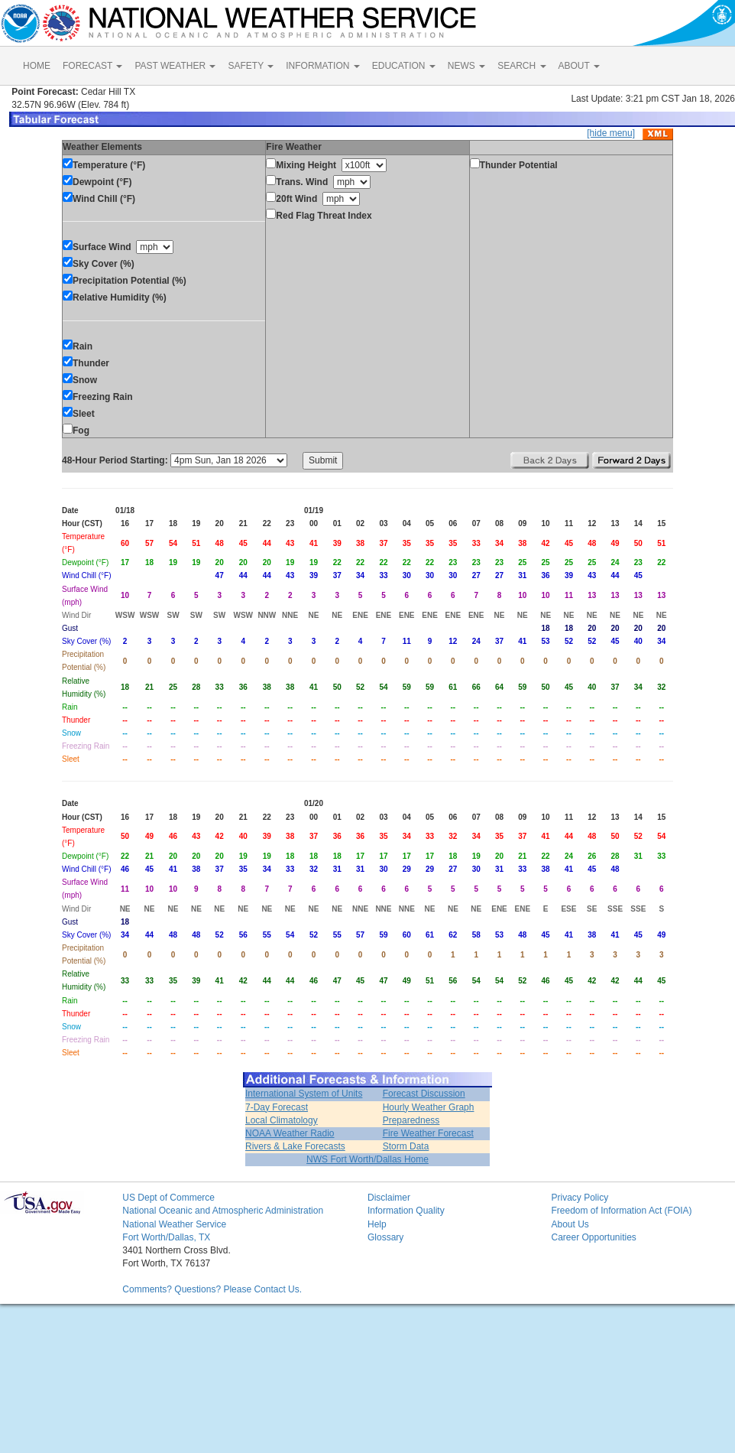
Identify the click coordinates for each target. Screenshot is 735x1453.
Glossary (385, 1237)
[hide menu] (611, 133)
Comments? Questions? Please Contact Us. (212, 1289)
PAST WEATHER (174, 65)
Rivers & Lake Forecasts (295, 1146)
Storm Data (406, 1146)
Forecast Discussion (424, 1093)
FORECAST (92, 65)
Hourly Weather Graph (428, 1107)
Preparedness (411, 1120)
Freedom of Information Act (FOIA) (621, 1210)
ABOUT (579, 65)
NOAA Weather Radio (290, 1133)
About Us (569, 1224)
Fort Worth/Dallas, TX (166, 1237)
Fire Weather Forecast (428, 1133)
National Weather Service (174, 1224)
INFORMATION (322, 65)
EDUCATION (403, 65)
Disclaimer (389, 1197)
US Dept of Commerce (168, 1197)
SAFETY (251, 65)
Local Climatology (281, 1120)
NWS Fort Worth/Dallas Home (367, 1159)
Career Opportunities (593, 1237)
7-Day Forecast (276, 1107)
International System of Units (303, 1093)
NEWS (466, 65)
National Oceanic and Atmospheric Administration (222, 1210)
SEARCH (521, 65)
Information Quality (406, 1210)
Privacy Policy (579, 1197)
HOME (36, 65)
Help (377, 1224)
